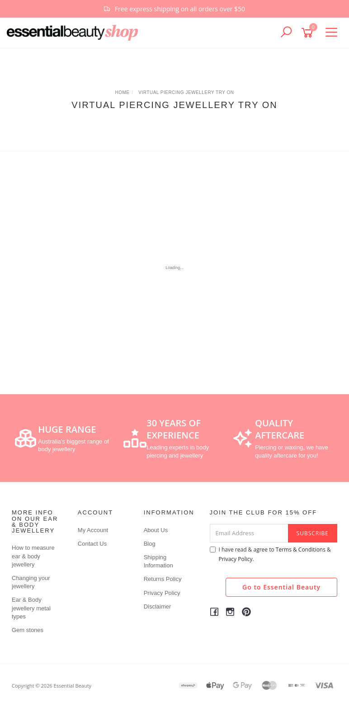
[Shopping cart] (309, 32)
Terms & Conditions (300, 549)
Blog (150, 543)
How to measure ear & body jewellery (33, 555)
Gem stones (27, 630)
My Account (93, 530)
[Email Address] (249, 533)
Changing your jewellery (31, 582)
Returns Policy (163, 579)
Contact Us (92, 543)
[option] (174, 8)
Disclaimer (157, 606)
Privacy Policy (162, 593)
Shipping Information (158, 561)
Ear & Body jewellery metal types (31, 607)
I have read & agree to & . (270, 554)
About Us (156, 530)
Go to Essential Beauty (281, 587)
